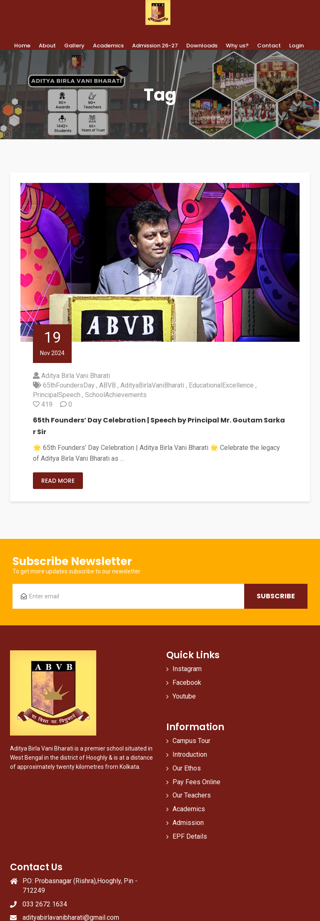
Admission (188, 823)
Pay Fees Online (196, 782)
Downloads (202, 45)
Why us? (237, 45)
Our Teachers (191, 795)
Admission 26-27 (155, 45)
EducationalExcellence (221, 385)
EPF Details (189, 836)
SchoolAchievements (116, 395)
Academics (108, 45)
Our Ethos (186, 768)
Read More (58, 481)
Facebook (186, 682)
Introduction (189, 754)
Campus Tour (191, 741)
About (47, 45)
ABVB (107, 385)
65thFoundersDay (69, 385)
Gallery (74, 45)
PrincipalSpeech (56, 395)
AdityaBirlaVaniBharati (152, 385)
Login (296, 45)
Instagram (187, 669)
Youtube (184, 696)
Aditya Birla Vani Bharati (75, 376)
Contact (269, 45)
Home (22, 45)
